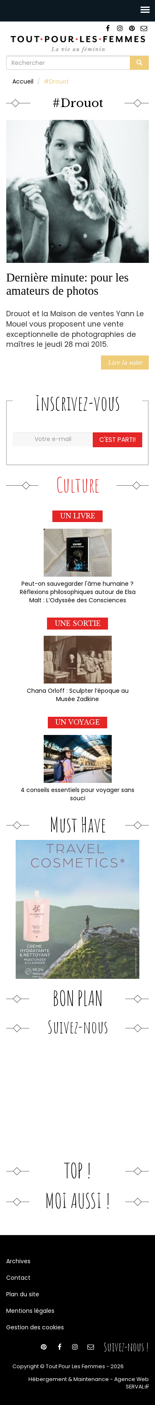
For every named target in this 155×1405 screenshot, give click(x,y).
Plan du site (22, 1294)
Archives (18, 1261)
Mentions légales (30, 1311)
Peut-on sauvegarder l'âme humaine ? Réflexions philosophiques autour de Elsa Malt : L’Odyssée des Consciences (78, 592)
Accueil (22, 81)
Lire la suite (125, 362)
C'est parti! (117, 439)
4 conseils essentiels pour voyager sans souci (77, 794)
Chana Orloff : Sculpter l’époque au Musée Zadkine (78, 695)
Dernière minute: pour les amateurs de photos (67, 284)
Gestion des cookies (35, 1327)
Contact (18, 1278)
